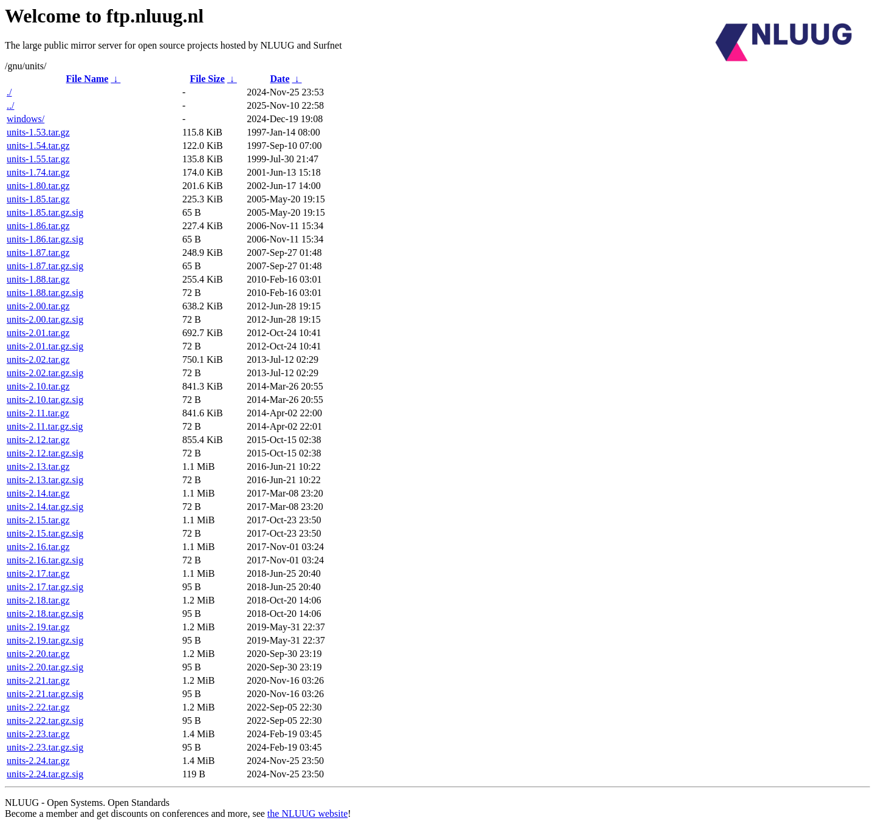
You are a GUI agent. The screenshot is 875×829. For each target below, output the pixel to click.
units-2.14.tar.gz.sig (45, 506)
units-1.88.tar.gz (38, 279)
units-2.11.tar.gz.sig (45, 426)
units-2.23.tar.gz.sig (45, 747)
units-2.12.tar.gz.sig (45, 453)
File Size (207, 79)
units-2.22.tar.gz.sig (45, 720)
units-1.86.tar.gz (38, 226)
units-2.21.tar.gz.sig (45, 694)
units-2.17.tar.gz (38, 573)
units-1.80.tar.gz (38, 186)
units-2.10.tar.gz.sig (45, 399)
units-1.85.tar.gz (38, 199)
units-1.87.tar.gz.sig (45, 266)
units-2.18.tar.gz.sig (45, 613)
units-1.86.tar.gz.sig (45, 239)
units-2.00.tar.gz (38, 306)
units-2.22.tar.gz (38, 707)
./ (9, 92)
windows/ (25, 119)
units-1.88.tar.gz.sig (45, 292)
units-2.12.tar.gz (38, 440)
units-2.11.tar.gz (38, 413)
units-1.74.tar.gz (38, 172)
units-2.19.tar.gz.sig (45, 640)
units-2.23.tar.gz (38, 734)
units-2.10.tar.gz (38, 386)
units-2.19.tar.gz (38, 627)
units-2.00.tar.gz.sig (45, 319)
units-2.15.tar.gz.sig (45, 533)
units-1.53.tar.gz (38, 132)
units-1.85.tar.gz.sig (45, 212)
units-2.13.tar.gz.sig (45, 480)
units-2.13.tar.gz (38, 466)
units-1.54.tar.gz (38, 145)
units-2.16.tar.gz (38, 547)
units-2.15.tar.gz (38, 520)
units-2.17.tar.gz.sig (45, 587)
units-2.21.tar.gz (38, 680)
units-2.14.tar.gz (38, 493)
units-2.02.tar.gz (38, 359)
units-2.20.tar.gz (38, 653)
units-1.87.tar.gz (38, 252)
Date (280, 79)
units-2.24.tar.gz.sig (45, 774)
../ (10, 105)
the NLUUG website (307, 813)
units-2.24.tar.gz (38, 760)
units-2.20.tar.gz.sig (45, 667)
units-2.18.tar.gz (38, 600)
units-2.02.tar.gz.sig (45, 373)
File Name (87, 79)
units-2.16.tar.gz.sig (45, 560)
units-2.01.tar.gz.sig (45, 346)
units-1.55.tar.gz (38, 159)
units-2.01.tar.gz (38, 333)
